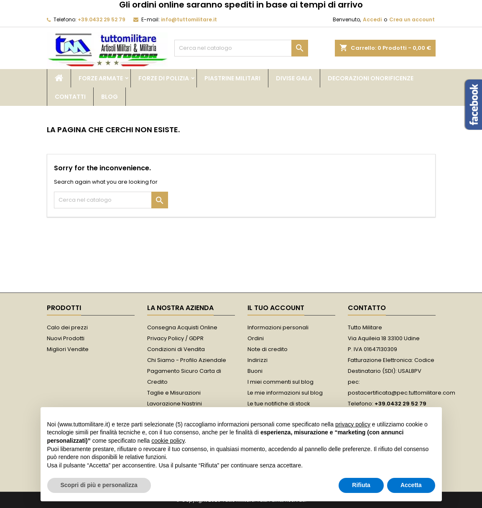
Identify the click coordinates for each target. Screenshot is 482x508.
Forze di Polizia (163, 78)
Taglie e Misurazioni (174, 393)
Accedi (372, 19)
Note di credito (267, 349)
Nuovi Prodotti (65, 338)
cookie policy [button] (167, 440)
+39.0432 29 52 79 (101, 19)
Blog (109, 96)
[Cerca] (241, 48)
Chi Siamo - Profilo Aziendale (186, 360)
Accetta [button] (411, 485)
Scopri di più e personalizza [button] (99, 485)
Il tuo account (275, 308)
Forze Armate (101, 78)
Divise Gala (294, 78)
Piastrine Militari (232, 78)
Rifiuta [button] (361, 485)
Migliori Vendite (68, 349)
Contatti (70, 96)
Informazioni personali (278, 327)
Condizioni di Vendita (176, 349)
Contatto (367, 308)
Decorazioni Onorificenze (370, 78)
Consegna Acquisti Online (182, 327)
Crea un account (412, 19)
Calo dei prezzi (67, 327)
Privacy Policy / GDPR (175, 338)
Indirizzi (257, 360)
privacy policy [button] (352, 424)
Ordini (255, 338)
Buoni (255, 371)
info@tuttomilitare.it (189, 19)
